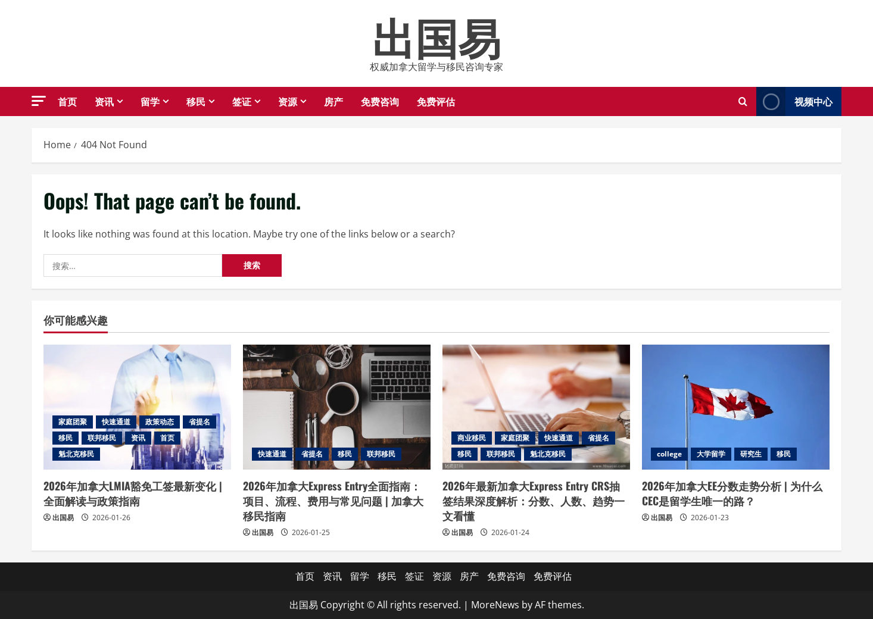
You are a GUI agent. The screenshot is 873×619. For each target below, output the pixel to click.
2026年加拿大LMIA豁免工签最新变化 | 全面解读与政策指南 (132, 493)
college (669, 454)
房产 (333, 101)
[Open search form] (742, 101)
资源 (287, 101)
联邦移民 (102, 438)
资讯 (104, 101)
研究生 (751, 454)
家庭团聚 (72, 422)
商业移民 (471, 438)
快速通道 (116, 422)
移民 (195, 101)
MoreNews (495, 604)
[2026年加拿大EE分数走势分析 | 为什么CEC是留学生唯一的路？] (736, 407)
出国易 (436, 35)
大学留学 (711, 454)
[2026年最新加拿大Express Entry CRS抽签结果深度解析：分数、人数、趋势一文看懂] (536, 407)
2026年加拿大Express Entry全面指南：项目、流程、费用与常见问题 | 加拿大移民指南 (333, 500)
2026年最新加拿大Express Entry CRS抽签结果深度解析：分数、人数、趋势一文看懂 (533, 500)
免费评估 (436, 101)
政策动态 (159, 422)
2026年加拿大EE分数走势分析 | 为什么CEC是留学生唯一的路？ (732, 493)
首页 (67, 101)
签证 (241, 101)
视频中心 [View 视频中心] (794, 101)
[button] (39, 101)
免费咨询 (380, 101)
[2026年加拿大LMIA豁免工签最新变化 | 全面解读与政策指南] (137, 407)
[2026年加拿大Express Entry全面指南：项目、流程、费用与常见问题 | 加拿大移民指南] (337, 407)
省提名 (199, 422)
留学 (150, 101)
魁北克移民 (76, 454)
